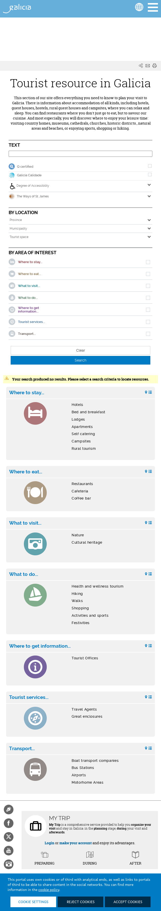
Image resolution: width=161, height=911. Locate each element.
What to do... (23, 574)
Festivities (81, 623)
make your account (75, 842)
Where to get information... (40, 646)
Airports (79, 775)
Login (49, 842)
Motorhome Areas (87, 782)
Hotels (77, 405)
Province (16, 220)
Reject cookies (80, 902)
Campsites (81, 441)
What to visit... (25, 523)
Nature (78, 535)
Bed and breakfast (88, 412)
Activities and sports (90, 615)
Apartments (82, 427)
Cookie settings (33, 902)
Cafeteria (80, 491)
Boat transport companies (95, 761)
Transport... (22, 748)
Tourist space (19, 237)
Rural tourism (84, 448)
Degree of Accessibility (29, 186)
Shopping (80, 608)
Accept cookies (128, 902)
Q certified (25, 166)
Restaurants (82, 484)
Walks (77, 601)
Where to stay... (26, 393)
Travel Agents (84, 709)
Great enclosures (87, 716)
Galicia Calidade (29, 175)
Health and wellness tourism (97, 586)
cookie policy (48, 890)
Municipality (18, 228)
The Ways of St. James (29, 196)
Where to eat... (25, 472)
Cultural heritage (87, 542)
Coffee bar (81, 498)
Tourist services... (29, 697)
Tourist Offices (85, 658)
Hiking (77, 594)
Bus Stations (83, 768)
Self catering (83, 434)
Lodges (78, 419)
